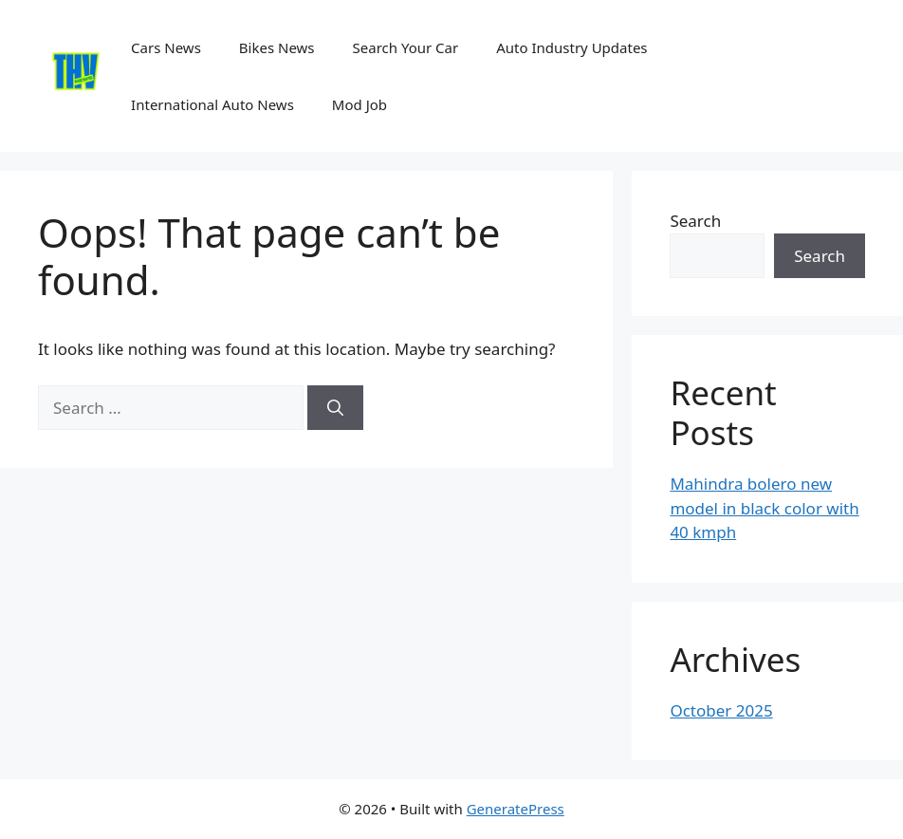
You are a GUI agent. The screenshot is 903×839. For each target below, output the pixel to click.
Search (695, 221)
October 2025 (721, 710)
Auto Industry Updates (571, 47)
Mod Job (359, 104)
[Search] (335, 408)
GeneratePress (515, 808)
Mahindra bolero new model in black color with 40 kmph (764, 508)
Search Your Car (406, 47)
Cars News (166, 47)
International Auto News (212, 104)
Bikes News (277, 47)
